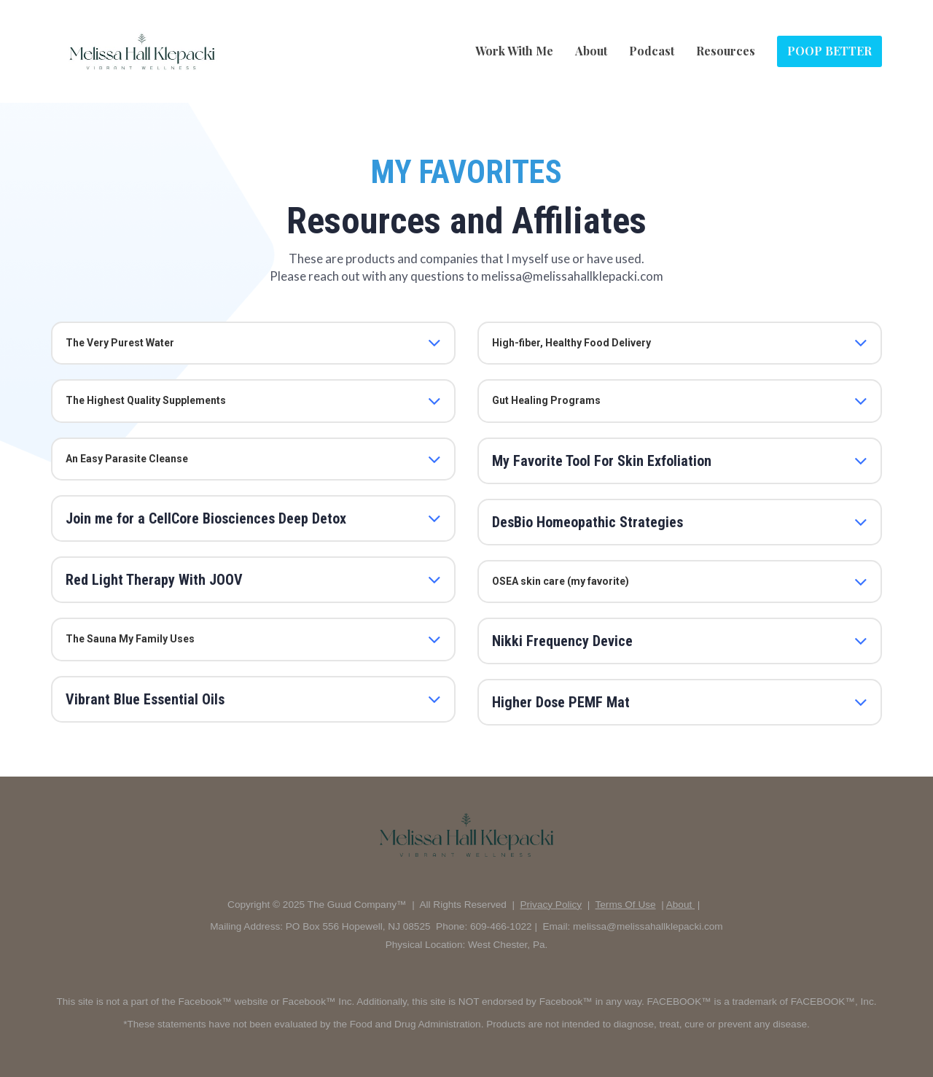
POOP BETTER (829, 50)
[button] (434, 343)
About (591, 50)
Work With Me (514, 50)
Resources (725, 50)
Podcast (651, 50)
